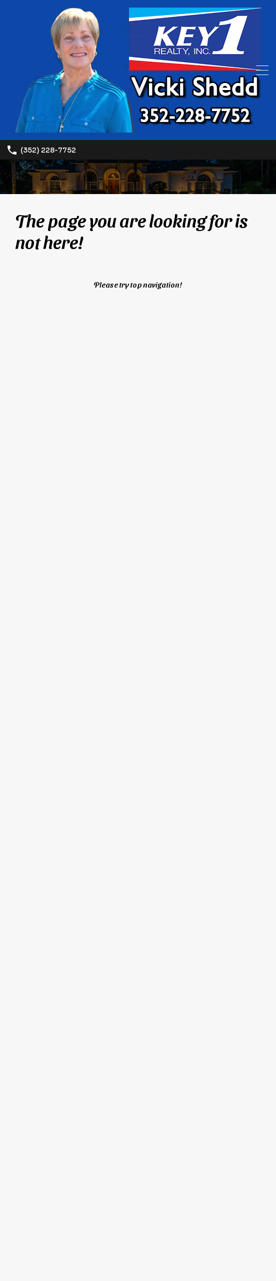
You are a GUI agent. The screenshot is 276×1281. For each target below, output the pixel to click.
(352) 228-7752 (48, 150)
